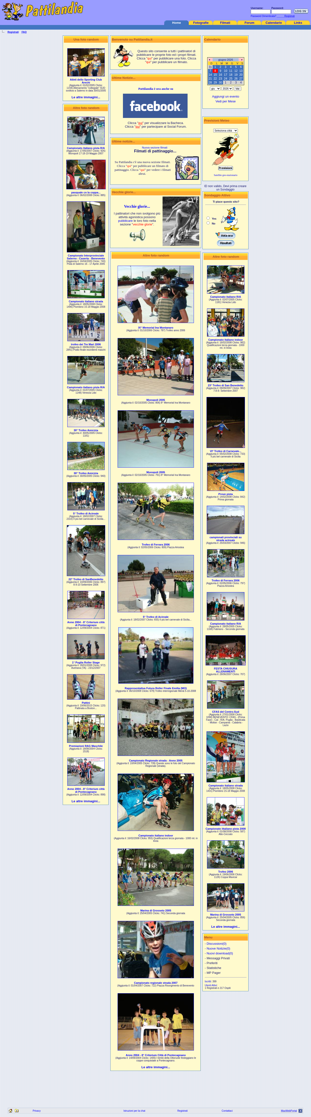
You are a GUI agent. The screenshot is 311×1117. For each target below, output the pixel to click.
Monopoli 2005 (156, 399)
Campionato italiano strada (86, 301)
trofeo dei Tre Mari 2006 (86, 344)
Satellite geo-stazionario (225, 175)
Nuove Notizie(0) (218, 948)
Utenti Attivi (211, 985)
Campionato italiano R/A (225, 296)
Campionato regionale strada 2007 (155, 982)
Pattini (86, 702)
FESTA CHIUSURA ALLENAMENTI (225, 670)
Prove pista (225, 494)
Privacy (37, 1110)
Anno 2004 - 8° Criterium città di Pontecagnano (86, 624)
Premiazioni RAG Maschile (86, 746)
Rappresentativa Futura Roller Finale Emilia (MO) (156, 688)
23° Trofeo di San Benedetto (225, 385)
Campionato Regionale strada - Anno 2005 (155, 760)
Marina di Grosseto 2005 (155, 910)
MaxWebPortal (289, 1110)
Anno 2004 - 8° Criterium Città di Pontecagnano (156, 1055)
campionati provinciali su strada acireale (225, 539)
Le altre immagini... (86, 97)
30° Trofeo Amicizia (86, 430)
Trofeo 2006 (225, 871)
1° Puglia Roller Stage (86, 662)
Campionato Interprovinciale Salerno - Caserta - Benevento (86, 257)
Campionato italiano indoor (155, 835)
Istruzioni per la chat (134, 1110)
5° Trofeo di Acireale (86, 513)
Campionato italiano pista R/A (86, 148)
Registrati (182, 1110)
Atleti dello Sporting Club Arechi (86, 81)
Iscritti (208, 981)
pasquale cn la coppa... (85, 192)
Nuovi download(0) (220, 953)
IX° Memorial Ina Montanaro (155, 327)
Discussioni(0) (216, 943)
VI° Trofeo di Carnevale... (225, 451)
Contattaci (227, 1110)
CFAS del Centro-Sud (225, 711)
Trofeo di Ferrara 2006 (156, 544)
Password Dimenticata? (263, 16)
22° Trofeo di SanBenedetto (86, 579)
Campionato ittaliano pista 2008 (226, 828)
